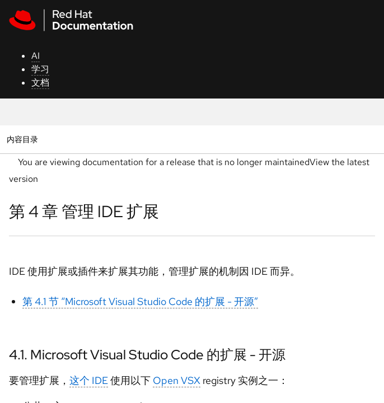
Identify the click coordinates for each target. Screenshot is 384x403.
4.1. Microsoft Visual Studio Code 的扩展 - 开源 (147, 354)
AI (35, 56)
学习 (40, 69)
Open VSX (176, 380)
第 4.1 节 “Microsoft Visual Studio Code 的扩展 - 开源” (140, 301)
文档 (40, 82)
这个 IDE (88, 380)
